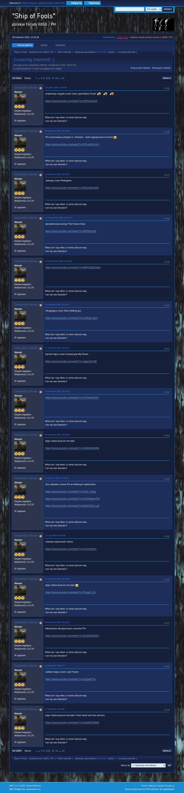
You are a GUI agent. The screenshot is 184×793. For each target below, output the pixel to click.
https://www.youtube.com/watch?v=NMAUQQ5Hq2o (73, 267)
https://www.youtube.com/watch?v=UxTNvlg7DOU (72, 397)
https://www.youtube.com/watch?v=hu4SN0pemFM (72, 498)
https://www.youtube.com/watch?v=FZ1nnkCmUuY (72, 144)
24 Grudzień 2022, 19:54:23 (57, 435)
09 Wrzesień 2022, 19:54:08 (57, 131)
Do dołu (17, 78)
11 (53, 78)
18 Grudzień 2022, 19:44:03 (57, 391)
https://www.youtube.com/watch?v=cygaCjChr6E (71, 361)
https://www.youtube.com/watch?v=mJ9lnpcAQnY (71, 318)
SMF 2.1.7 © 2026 (17, 786)
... (39, 78)
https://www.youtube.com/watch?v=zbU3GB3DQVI (72, 635)
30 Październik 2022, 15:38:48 (58, 261)
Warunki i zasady (156, 786)
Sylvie (111, 52)
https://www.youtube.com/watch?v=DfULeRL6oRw (72, 187)
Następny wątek (161, 68)
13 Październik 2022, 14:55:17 (58, 218)
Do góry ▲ (170, 786)
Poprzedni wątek (140, 68)
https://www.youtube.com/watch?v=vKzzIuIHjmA (70, 548)
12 (56, 78)
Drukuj (167, 78)
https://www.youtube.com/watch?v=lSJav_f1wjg (70, 491)
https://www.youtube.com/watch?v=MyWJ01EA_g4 (72, 505)
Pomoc (144, 786)
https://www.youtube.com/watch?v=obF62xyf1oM (71, 101)
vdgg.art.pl (122, 37)
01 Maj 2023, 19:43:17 (55, 666)
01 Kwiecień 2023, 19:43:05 (57, 579)
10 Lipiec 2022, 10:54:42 (56, 87)
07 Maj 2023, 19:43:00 (55, 709)
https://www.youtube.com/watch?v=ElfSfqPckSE (70, 231)
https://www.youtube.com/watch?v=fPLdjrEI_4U (70, 592)
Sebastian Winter (26, 87)
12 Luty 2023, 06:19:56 (55, 535)
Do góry (17, 751)
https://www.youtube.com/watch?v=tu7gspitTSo (70, 679)
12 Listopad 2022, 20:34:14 (57, 304)
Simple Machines (33, 786)
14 (63, 78)
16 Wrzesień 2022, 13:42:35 (57, 174)
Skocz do (125, 765)
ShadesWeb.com (33, 789)
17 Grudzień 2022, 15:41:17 (57, 348)
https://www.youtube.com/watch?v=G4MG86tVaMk (72, 448)
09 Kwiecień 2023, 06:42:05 (57, 622)
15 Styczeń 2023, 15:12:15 (57, 478)
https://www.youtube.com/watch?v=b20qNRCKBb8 (72, 722)
